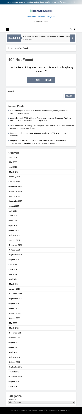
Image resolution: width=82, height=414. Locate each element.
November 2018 (15, 377)
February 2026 (14, 177)
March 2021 (13, 347)
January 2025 (14, 240)
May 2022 (13, 323)
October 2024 (14, 250)
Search (11, 91)
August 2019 (14, 372)
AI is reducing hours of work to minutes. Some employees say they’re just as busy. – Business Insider (36, 2)
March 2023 (13, 308)
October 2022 (14, 318)
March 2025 (13, 230)
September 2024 (15, 255)
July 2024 (13, 265)
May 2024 (13, 274)
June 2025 (13, 216)
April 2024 (13, 279)
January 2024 (14, 289)
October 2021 (14, 338)
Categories (12, 399)
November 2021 (15, 333)
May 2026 (13, 162)
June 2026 (13, 157)
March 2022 (13, 328)
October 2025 (14, 196)
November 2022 (15, 313)
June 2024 (13, 269)
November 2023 (15, 294)
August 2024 (14, 260)
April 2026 (13, 167)
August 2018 (14, 382)
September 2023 (15, 299)
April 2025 (13, 225)
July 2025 (13, 211)
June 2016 (13, 386)
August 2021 (14, 342)
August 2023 (14, 304)
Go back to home (41, 80)
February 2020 (14, 357)
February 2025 (14, 235)
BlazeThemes (65, 410)
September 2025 (15, 201)
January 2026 (14, 182)
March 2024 (13, 284)
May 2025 (13, 221)
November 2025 (15, 191)
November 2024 (15, 245)
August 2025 (14, 206)
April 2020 (13, 352)
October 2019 (14, 362)
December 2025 (15, 187)
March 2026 (13, 172)
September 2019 (15, 367)
